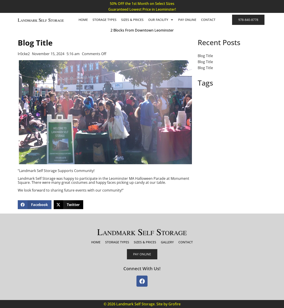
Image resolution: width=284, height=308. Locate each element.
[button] (34, 204)
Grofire (174, 304)
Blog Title (205, 55)
